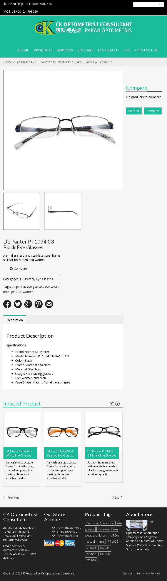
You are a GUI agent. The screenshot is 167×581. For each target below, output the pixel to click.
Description (15, 320)
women (28, 292)
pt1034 (16, 292)
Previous (11, 497)
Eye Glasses (23, 62)
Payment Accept (67, 536)
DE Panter (42, 62)
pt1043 (91, 553)
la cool (91, 541)
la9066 (115, 535)
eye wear (51, 287)
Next (117, 497)
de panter (18, 287)
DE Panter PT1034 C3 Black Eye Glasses (81, 62)
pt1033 (91, 547)
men (6, 292)
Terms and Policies (148, 573)
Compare (20, 268)
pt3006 (105, 553)
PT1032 (113, 541)
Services (127, 573)
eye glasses (35, 287)
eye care (108, 523)
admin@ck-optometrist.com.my (16, 548)
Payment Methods (69, 528)
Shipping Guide (67, 531)
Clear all (133, 111)
